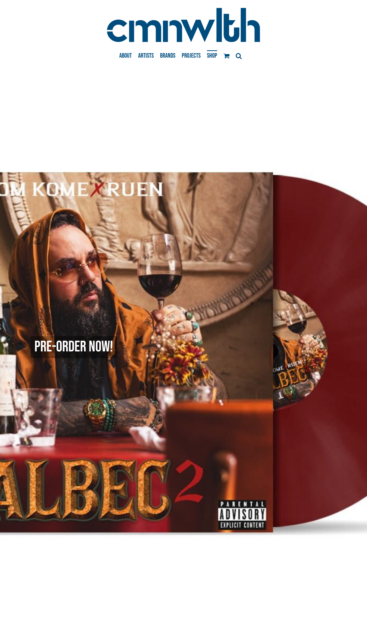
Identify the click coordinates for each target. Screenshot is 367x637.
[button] (239, 55)
